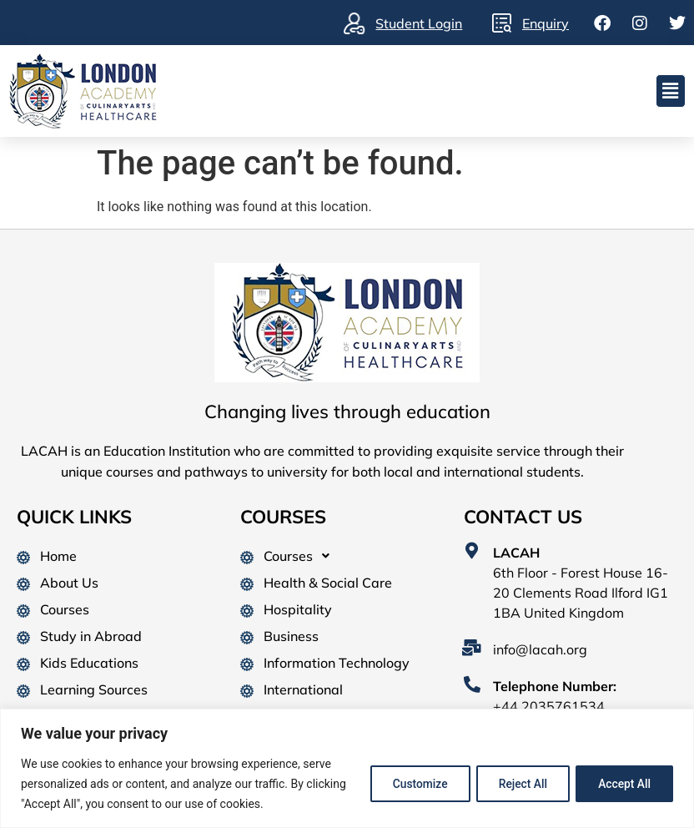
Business (291, 636)
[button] (671, 91)
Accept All (622, 783)
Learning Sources (94, 689)
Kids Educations (89, 662)
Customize (408, 783)
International (303, 689)
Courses (64, 609)
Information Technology (337, 662)
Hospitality (298, 609)
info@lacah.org (540, 649)
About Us (69, 582)
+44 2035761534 (549, 706)
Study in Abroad (91, 636)
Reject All (516, 783)
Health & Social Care (328, 582)
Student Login (418, 23)
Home (58, 556)
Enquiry (545, 23)
